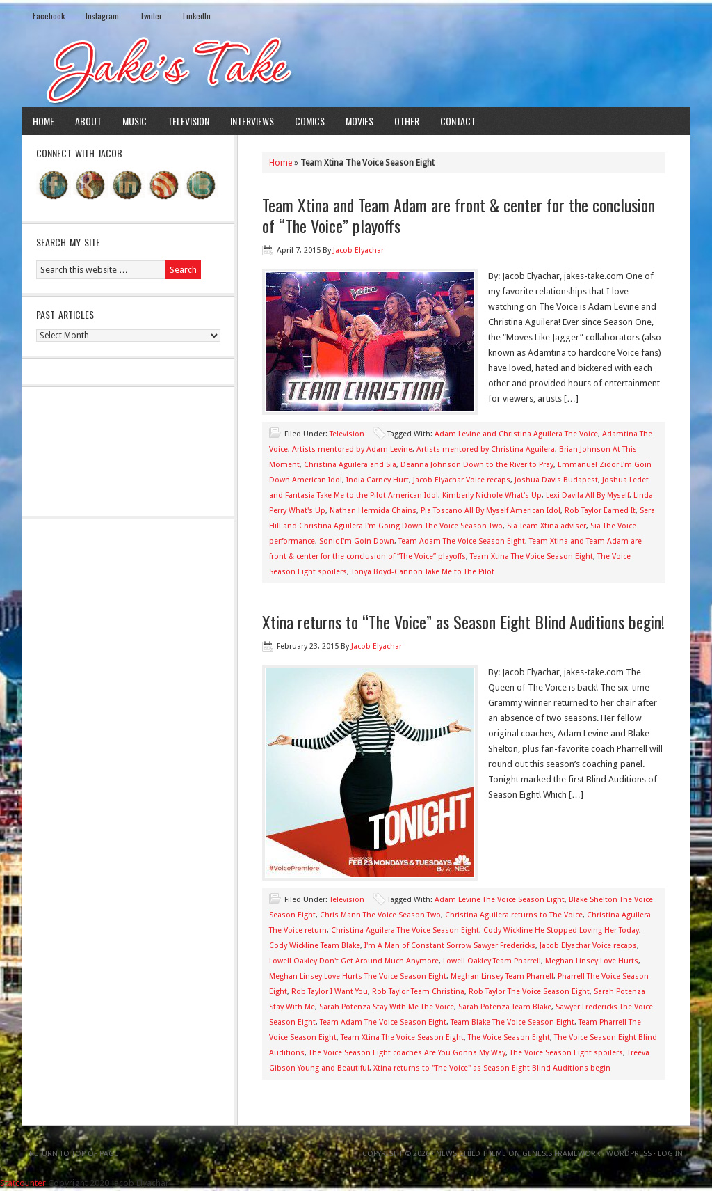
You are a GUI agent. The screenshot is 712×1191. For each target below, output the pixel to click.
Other (406, 120)
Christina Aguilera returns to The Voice (514, 915)
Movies (359, 120)
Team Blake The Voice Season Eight (512, 1022)
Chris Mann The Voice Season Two (380, 915)
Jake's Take (356, 69)
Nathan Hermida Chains (373, 510)
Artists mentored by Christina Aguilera (485, 449)
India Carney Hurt (377, 479)
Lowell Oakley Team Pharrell (492, 960)
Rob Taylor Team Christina (418, 991)
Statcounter (23, 1183)
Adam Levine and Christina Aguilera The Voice (516, 434)
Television (188, 120)
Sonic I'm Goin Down (356, 541)
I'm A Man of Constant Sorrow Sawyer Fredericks (449, 945)
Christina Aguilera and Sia (350, 464)
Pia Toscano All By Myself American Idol (490, 510)
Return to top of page (73, 1153)
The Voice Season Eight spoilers (566, 1052)
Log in (670, 1153)
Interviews (252, 120)
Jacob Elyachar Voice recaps (461, 479)
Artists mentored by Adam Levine (352, 449)
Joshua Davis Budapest (556, 479)
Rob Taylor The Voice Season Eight (529, 991)
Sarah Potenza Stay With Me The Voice (386, 1006)
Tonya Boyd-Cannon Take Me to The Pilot (422, 571)
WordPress (629, 1153)
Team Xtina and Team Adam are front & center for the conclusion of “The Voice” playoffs (458, 215)
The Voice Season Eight (509, 1037)
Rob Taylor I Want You (329, 991)
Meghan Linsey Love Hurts (591, 960)
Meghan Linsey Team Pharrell (502, 976)
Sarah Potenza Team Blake (504, 1006)
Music (134, 120)
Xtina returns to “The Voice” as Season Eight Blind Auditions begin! (463, 621)
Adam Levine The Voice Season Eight (500, 899)
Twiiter (151, 16)
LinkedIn (197, 16)
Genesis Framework (561, 1153)
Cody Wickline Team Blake (314, 945)
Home (43, 120)
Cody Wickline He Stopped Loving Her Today (561, 930)
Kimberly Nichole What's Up (492, 495)
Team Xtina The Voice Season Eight (531, 556)
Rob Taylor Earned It (600, 510)
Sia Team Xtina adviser (546, 525)
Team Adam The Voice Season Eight (461, 541)
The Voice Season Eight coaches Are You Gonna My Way (407, 1052)
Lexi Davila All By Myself (587, 495)
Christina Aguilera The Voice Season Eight (405, 930)
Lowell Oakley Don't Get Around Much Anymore (354, 960)
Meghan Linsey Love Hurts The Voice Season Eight (357, 976)
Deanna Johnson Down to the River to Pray (476, 464)
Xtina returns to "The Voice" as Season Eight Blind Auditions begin (491, 1068)
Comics (310, 120)
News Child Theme (471, 1153)
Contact (458, 120)
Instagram (102, 16)
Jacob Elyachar (358, 250)
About (88, 120)
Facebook (49, 16)
